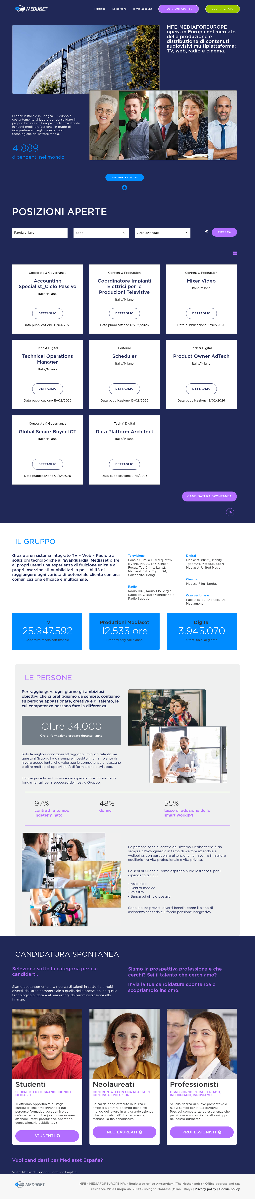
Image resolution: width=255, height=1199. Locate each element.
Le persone (119, 9)
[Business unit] (163, 233)
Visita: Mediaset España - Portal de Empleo (44, 1172)
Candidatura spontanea (209, 496)
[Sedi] (101, 233)
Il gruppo (100, 9)
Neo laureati (124, 1132)
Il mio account (142, 9)
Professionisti (201, 1132)
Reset (207, 231)
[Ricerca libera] (40, 233)
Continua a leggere (124, 177)
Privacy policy (205, 1189)
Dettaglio (47, 313)
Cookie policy (229, 1189)
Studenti (47, 1136)
